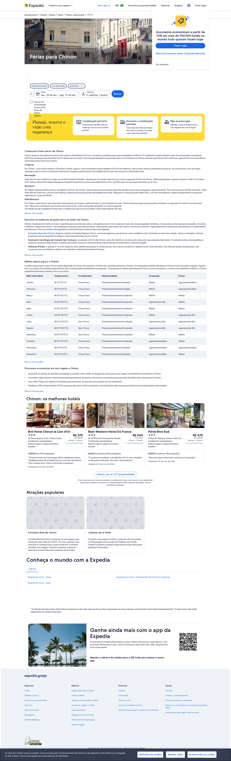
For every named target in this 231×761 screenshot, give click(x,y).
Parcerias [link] (28, 705)
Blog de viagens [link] (78, 724)
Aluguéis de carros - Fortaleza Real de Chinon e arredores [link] (143, 577)
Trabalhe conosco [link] (32, 695)
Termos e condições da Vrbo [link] (130, 705)
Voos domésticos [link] (78, 710)
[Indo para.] (84, 94)
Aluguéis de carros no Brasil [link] (83, 715)
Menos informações (34, 213)
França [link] (60, 14)
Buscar (195, 93)
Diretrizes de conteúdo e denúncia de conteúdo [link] (138, 710)
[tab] (98, 76)
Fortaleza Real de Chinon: (42, 233)
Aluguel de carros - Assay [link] (39, 577)
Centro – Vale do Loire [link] (75, 14)
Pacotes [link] (43, 14)
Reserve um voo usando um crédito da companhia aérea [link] (186, 706)
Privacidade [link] (123, 695)
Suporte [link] (169, 690)
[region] (115, 755)
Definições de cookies (150, 754)
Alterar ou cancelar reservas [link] (177, 695)
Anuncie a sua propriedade (142, 5)
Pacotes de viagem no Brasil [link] (83, 705)
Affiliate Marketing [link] (32, 720)
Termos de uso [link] (125, 700)
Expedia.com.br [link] (31, 14)
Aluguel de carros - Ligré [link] (39, 582)
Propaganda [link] (30, 715)
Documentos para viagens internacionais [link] (182, 712)
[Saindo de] (47, 94)
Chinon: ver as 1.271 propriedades (115, 474)
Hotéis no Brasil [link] (78, 695)
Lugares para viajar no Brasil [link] (83, 690)
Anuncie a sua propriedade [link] (36, 700)
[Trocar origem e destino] (66, 94)
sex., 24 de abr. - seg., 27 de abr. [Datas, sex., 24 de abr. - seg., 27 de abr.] (128, 95)
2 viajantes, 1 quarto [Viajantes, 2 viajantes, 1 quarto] (170, 95)
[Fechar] (226, 754)
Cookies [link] (122, 690)
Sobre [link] (27, 690)
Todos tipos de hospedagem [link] (83, 720)
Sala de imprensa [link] (32, 710)
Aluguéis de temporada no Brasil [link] (85, 700)
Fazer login (200, 5)
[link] (180, 64)
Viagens (178, 5)
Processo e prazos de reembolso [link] (179, 700)
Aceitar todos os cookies (202, 754)
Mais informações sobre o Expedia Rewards (180, 53)
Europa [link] (52, 14)
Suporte (165, 5)
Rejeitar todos (175, 754)
